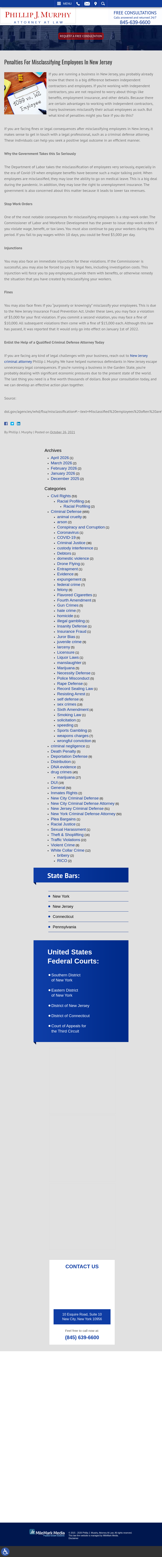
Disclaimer (73, 1549)
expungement (69, 581)
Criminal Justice (71, 545)
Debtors (64, 555)
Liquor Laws (68, 660)
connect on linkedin (42, 1490)
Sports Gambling (72, 732)
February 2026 (64, 470)
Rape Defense (70, 686)
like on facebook (40, 1476)
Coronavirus (68, 535)
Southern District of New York (71, 984)
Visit (95, 3)
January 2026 (63, 476)
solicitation (66, 722)
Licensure (65, 654)
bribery (63, 858)
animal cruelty (69, 519)
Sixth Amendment (73, 712)
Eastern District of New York (70, 1001)
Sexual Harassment (68, 831)
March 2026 (61, 465)
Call (78, 3)
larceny (63, 649)
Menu (67, 3)
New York (62, 899)
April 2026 (60, 460)
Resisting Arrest (71, 696)
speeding (65, 727)
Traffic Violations (65, 842)
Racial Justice (63, 826)
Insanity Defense (72, 628)
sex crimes (66, 707)
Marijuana (66, 670)
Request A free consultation (81, 38)
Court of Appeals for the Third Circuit (74, 1039)
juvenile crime (69, 644)
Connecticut (64, 921)
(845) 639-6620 (38, 1435)
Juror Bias (66, 639)
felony (62, 592)
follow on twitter (132, 1476)
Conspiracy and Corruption (81, 529)
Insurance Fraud (71, 633)
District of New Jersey (76, 1015)
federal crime (68, 587)
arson (62, 524)
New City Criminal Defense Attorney (83, 806)
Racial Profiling (70, 503)
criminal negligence (68, 748)
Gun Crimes (67, 608)
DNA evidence (63, 769)
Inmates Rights (64, 795)
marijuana (66, 780)
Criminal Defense (66, 514)
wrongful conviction (74, 743)
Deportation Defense (69, 759)
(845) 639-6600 (82, 1349)
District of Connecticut (76, 1025)
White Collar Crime (67, 852)
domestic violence (73, 561)
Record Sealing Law (75, 691)
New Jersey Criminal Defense (77, 811)
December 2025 (65, 481)
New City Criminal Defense (75, 800)
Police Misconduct (73, 680)
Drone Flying (68, 566)
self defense (68, 701)
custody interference (75, 550)
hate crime (66, 613)
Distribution (61, 764)
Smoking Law (69, 717)
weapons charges (73, 738)
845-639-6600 (130, 21)
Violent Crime (63, 847)
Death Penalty (63, 753)
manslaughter (69, 665)
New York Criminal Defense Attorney (83, 816)
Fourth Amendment (74, 602)
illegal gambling (71, 623)
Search (103, 3)
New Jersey (64, 910)
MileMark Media (110, 1546)
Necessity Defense (73, 675)
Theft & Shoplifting (67, 837)
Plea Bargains (63, 821)
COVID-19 (66, 540)
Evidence (65, 576)
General (58, 790)
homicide (65, 618)
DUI (54, 785)
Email (87, 3)
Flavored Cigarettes (74, 597)
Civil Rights (61, 498)
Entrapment (67, 571)
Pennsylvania (66, 932)
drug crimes (61, 774)
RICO (62, 863)
